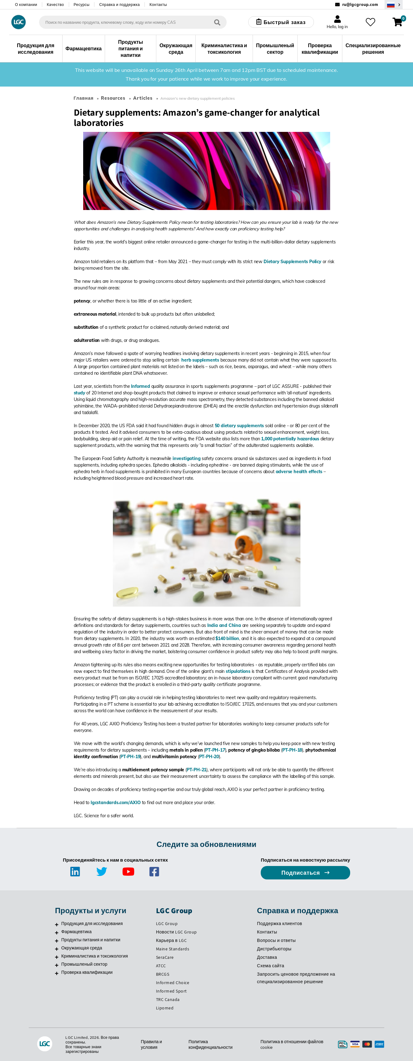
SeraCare (165, 957)
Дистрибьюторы (274, 949)
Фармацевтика (76, 931)
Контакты (158, 4)
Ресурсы (82, 4)
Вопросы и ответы (276, 940)
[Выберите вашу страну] (394, 4)
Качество (55, 4)
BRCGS (162, 974)
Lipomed (165, 1008)
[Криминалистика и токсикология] (56, 957)
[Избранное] (370, 22)
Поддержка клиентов (279, 923)
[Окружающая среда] (56, 949)
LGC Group (167, 923)
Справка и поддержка (119, 4)
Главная (84, 98)
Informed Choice (172, 982)
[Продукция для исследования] (56, 924)
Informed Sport (171, 991)
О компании (26, 4)
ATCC (161, 965)
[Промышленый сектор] (56, 965)
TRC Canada (168, 999)
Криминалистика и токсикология (94, 956)
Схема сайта (270, 965)
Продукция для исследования (92, 923)
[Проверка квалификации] (56, 973)
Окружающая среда (81, 948)
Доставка (267, 957)
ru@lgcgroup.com (360, 4)
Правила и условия (151, 1044)
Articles (143, 98)
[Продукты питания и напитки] (56, 940)
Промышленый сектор (84, 964)
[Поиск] (217, 22)
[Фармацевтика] (56, 932)
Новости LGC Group (176, 932)
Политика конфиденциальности (211, 1044)
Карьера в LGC (171, 940)
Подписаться (301, 872)
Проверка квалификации (87, 972)
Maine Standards (172, 949)
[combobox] (133, 22)
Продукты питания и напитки (90, 940)
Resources (113, 98)
